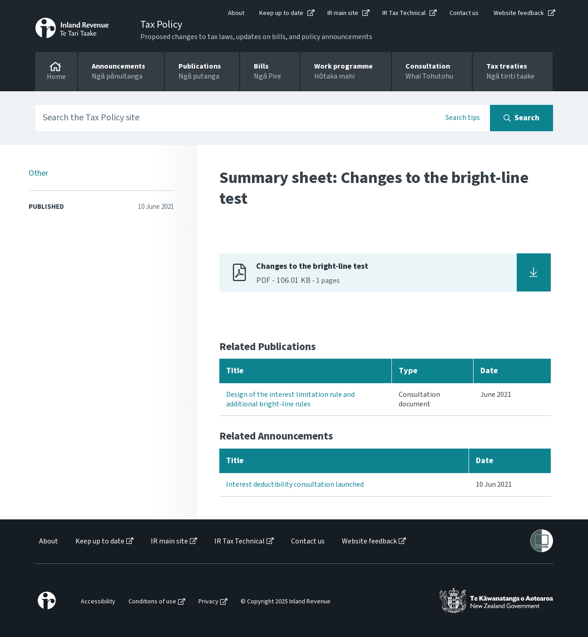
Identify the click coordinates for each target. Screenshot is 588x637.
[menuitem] (48, 541)
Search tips (462, 118)
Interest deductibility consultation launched (295, 484)
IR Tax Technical (403, 13)
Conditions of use (152, 602)
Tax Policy (161, 24)
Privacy (208, 602)
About (236, 13)
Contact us (464, 13)
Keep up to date (281, 13)
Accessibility (98, 602)
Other (38, 173)
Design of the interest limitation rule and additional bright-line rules (290, 399)
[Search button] (521, 118)
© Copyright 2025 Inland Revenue (286, 602)
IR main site (342, 13)
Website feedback (519, 13)
